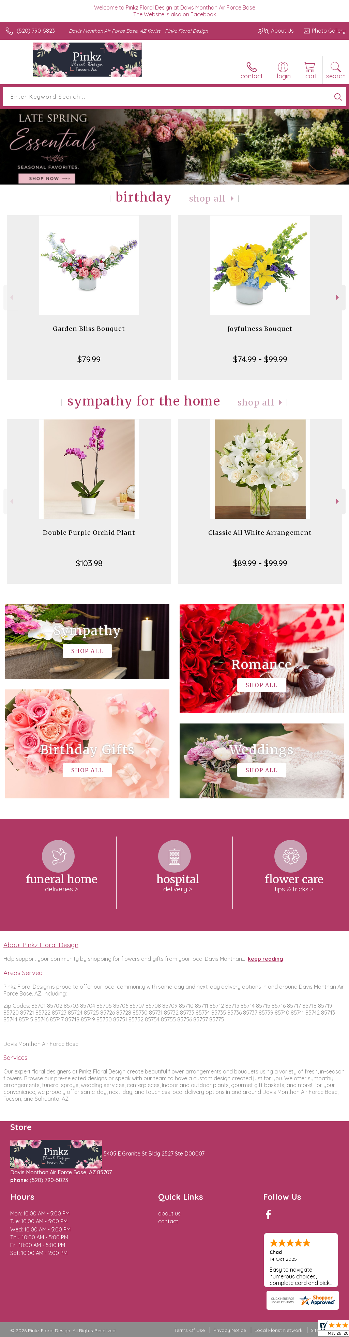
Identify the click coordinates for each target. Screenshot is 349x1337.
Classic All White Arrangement (260, 533)
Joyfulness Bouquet (260, 329)
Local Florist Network (278, 1330)
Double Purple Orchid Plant (89, 533)
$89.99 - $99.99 (260, 563)
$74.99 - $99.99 (260, 359)
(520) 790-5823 (36, 30)
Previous (10, 297)
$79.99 (89, 359)
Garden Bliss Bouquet (89, 329)
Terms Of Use (189, 1330)
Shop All (207, 198)
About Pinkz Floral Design (40, 945)
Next (338, 297)
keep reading (265, 958)
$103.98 (89, 563)
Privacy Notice (229, 1330)
